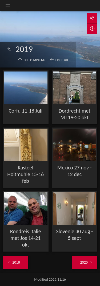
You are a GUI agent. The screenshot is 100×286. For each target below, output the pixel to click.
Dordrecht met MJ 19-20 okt (74, 114)
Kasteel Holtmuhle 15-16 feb (25, 174)
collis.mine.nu (34, 60)
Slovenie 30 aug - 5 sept (74, 234)
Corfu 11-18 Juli (25, 111)
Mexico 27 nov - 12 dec (74, 170)
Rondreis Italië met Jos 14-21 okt (25, 238)
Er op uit (62, 60)
